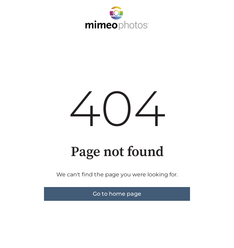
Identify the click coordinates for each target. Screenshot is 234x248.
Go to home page (117, 193)
